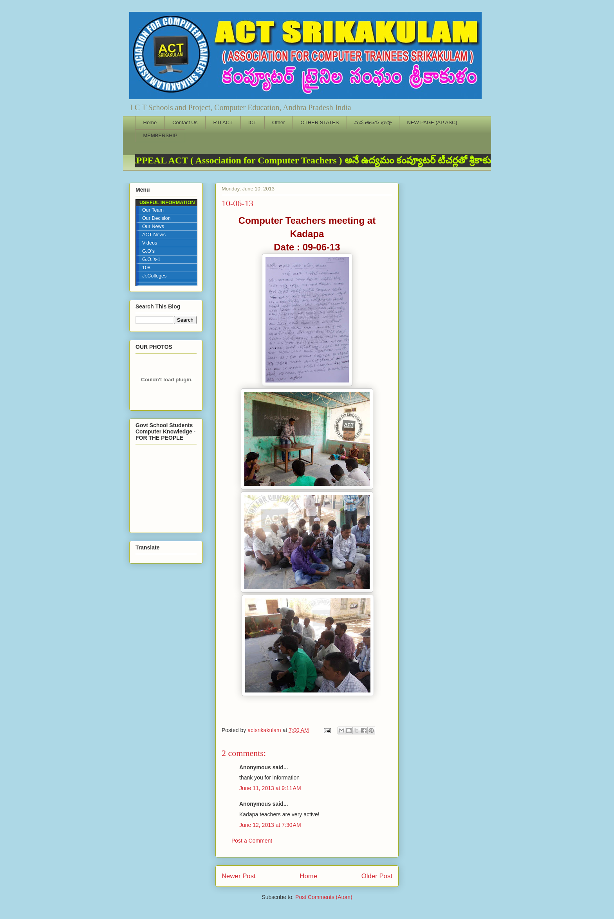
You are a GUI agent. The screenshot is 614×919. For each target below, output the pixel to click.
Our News (153, 226)
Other (278, 122)
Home (150, 122)
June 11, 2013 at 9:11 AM (270, 788)
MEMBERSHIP (160, 135)
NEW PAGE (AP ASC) (432, 122)
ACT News (154, 234)
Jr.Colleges (154, 276)
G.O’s (148, 251)
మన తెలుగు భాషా (372, 122)
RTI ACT (223, 122)
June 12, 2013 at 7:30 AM (270, 825)
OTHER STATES (320, 122)
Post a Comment (251, 840)
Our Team (153, 210)
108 (146, 267)
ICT (252, 122)
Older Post (376, 876)
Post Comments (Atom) (323, 897)
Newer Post (239, 876)
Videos (149, 243)
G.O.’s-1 (151, 259)
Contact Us (184, 122)
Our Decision (156, 218)
